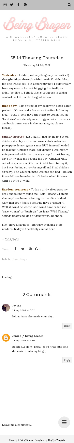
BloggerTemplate (56, 440)
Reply (67, 325)
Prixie (16, 306)
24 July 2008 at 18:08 (23, 340)
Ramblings (19, 259)
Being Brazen (27, 440)
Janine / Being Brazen (28, 336)
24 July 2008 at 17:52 (23, 310)
